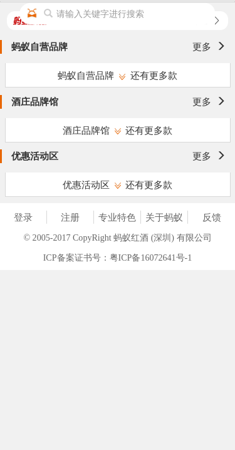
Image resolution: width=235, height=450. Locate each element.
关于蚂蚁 (164, 217)
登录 (23, 217)
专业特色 (117, 217)
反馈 (211, 217)
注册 (70, 217)
